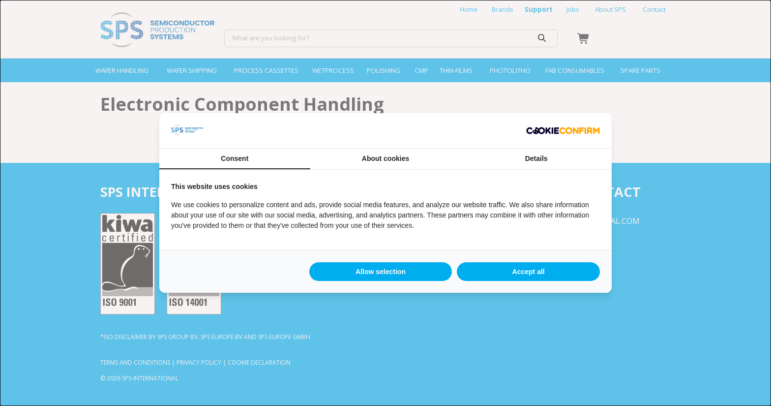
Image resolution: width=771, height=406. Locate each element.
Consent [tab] (234, 158)
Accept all (528, 272)
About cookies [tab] (385, 158)
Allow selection (381, 272)
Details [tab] (536, 158)
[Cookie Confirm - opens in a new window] (563, 131)
